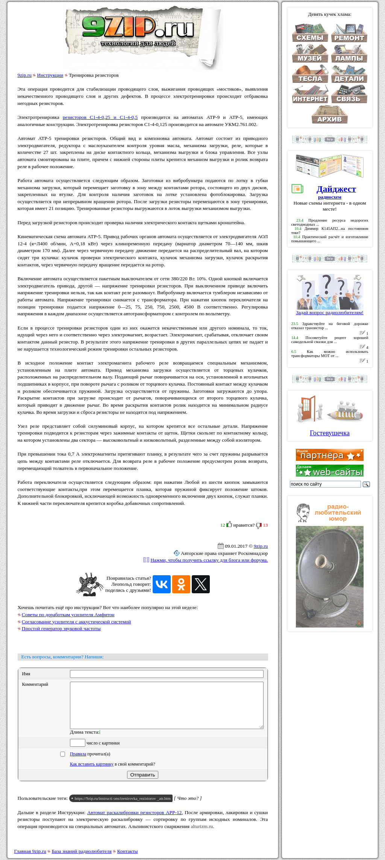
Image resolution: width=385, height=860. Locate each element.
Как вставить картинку (92, 773)
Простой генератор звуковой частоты (61, 628)
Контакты (127, 851)
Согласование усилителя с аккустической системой (76, 621)
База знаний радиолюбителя (82, 851)
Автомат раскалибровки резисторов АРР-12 (134, 821)
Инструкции (50, 75)
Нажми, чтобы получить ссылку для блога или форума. (209, 560)
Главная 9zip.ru (30, 851)
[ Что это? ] (188, 807)
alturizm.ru (202, 835)
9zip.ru (25, 75)
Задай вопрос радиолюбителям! (330, 310)
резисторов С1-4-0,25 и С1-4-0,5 (100, 117)
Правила (78, 763)
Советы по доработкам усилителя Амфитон (68, 614)
